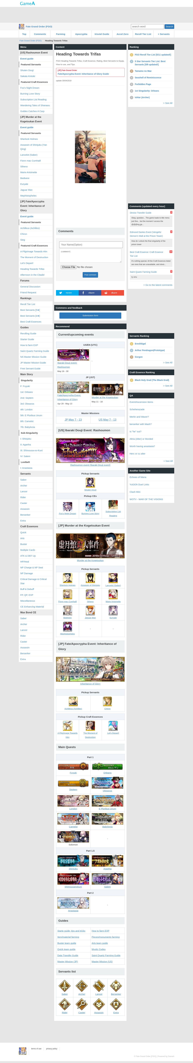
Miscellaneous (27, 600)
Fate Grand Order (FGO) (39, 26)
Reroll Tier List (143, 34)
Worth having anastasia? (142, 446)
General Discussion (30, 286)
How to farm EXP (100, 932)
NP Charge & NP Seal (31, 567)
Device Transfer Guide (140, 213)
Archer (23, 485)
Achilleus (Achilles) (30, 228)
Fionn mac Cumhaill (30, 160)
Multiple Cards (27, 550)
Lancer (23, 491)
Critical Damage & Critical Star (33, 581)
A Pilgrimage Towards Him (33, 251)
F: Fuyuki (25, 386)
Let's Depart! (26, 263)
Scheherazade (137, 409)
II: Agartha (25, 444)
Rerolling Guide (28, 333)
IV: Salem (25, 456)
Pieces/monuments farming (106, 938)
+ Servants (164, 34)
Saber (23, 479)
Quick (23, 532)
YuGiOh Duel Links (139, 484)
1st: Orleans (26, 392)
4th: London (26, 409)
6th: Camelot (26, 421)
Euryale (24, 184)
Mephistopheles (28, 195)
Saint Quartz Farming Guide (106, 957)
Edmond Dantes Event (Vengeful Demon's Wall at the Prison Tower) (146, 234)
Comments (40, 34)
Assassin (25, 509)
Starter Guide (27, 339)
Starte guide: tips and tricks (71, 932)
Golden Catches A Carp (32, 111)
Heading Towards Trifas (32, 269)
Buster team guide (66, 945)
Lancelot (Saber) (28, 154)
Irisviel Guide (102, 34)
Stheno (24, 166)
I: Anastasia (26, 468)
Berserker (25, 514)
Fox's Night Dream (29, 87)
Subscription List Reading (33, 99)
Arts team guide (100, 945)
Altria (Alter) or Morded (141, 439)
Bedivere (24, 178)
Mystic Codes (99, 951)
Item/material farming (68, 938)
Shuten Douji (27, 70)
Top (24, 34)
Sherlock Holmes (29, 139)
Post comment (90, 277)
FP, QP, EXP (26, 595)
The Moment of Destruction (34, 257)
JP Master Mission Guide (33, 362)
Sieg (22, 239)
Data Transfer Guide (67, 957)
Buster (23, 544)
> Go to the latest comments (157, 285)
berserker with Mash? (141, 424)
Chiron (23, 234)
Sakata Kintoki (27, 76)
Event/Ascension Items (141, 402)
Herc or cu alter (137, 453)
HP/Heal (24, 561)
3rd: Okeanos (27, 403)
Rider (23, 497)
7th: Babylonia (27, 427)
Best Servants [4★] (30, 315)
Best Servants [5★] (30, 310)
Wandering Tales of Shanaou (35, 105)
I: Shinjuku (25, 438)
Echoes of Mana (138, 477)
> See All (167, 103)
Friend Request (28, 292)
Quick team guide (66, 951)
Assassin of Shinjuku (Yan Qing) (33, 146)
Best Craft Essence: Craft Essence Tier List (146, 254)
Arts (22, 538)
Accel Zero (123, 34)
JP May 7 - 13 (73, 421)
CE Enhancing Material (32, 606)
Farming (60, 34)
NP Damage (26, 573)
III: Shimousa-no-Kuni (31, 450)
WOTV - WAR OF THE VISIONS (146, 499)
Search (169, 26)
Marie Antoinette (28, 172)
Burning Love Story (30, 93)
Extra (23, 520)
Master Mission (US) (102, 963)
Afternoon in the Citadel (32, 274)
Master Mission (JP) (67, 963)
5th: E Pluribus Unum (31, 415)
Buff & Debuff (27, 589)
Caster (23, 503)
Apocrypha (81, 34)
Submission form (90, 317)
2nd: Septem (26, 398)
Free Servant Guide (30, 368)
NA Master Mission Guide (33, 357)
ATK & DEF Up (28, 555)
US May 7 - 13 (107, 421)
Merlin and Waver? (139, 416)
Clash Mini (135, 492)
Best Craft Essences (30, 321)
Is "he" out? (135, 431)
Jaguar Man (26, 190)
